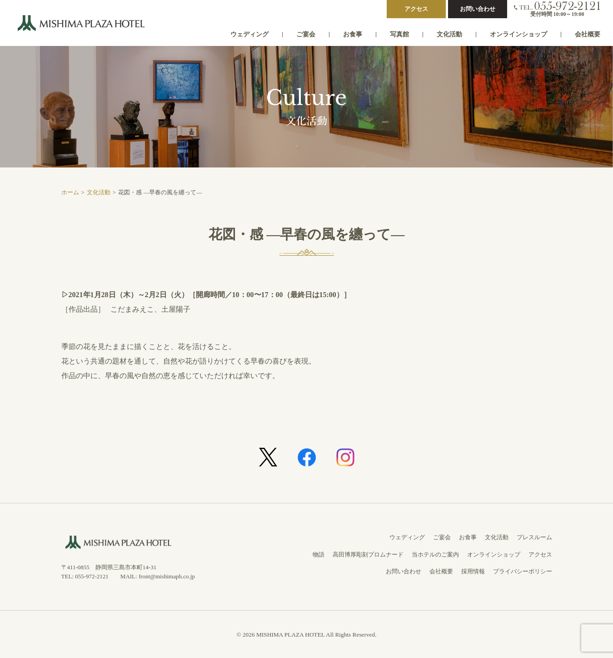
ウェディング (249, 34)
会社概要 (587, 34)
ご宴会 (305, 34)
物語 (318, 554)
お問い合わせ (477, 8)
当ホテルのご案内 (435, 554)
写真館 (399, 34)
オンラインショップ (518, 34)
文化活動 (449, 34)
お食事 (352, 34)
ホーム (70, 192)
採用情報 (473, 571)
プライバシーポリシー (522, 571)
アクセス (416, 8)
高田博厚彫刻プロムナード (368, 554)
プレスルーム (534, 537)
